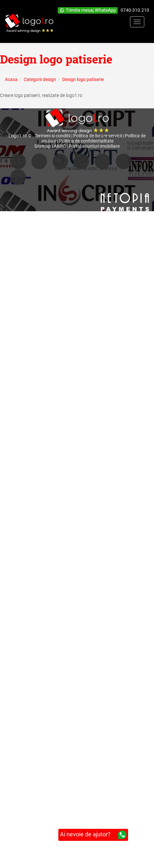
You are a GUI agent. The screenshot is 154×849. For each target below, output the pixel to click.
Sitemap (42, 146)
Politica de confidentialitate (86, 141)
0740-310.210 (135, 10)
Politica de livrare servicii (97, 135)
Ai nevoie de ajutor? (93, 834)
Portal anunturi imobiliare (94, 146)
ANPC (60, 146)
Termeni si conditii (52, 135)
